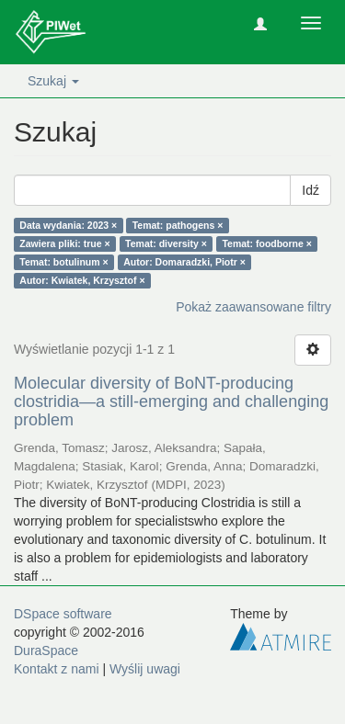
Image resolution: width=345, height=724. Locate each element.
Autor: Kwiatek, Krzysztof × (81, 280)
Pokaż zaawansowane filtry (253, 307)
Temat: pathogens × (178, 225)
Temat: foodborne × (267, 243)
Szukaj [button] (53, 81)
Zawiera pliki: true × (64, 243)
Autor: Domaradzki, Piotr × (184, 261)
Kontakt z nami (56, 669)
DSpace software (63, 613)
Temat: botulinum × (63, 261)
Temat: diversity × (166, 243)
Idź (310, 190)
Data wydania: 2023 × (68, 225)
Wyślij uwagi (144, 669)
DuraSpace (46, 650)
